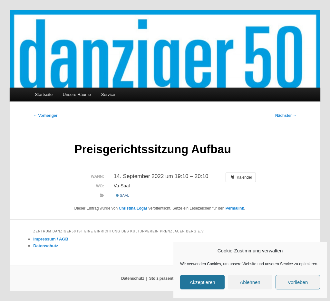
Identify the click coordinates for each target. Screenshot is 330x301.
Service (108, 94)
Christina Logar (133, 208)
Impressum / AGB (50, 239)
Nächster (286, 115)
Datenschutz (45, 245)
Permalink (235, 208)
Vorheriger (45, 115)
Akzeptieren (202, 282)
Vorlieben (298, 282)
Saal (122, 195)
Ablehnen (250, 282)
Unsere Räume (77, 94)
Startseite (44, 94)
